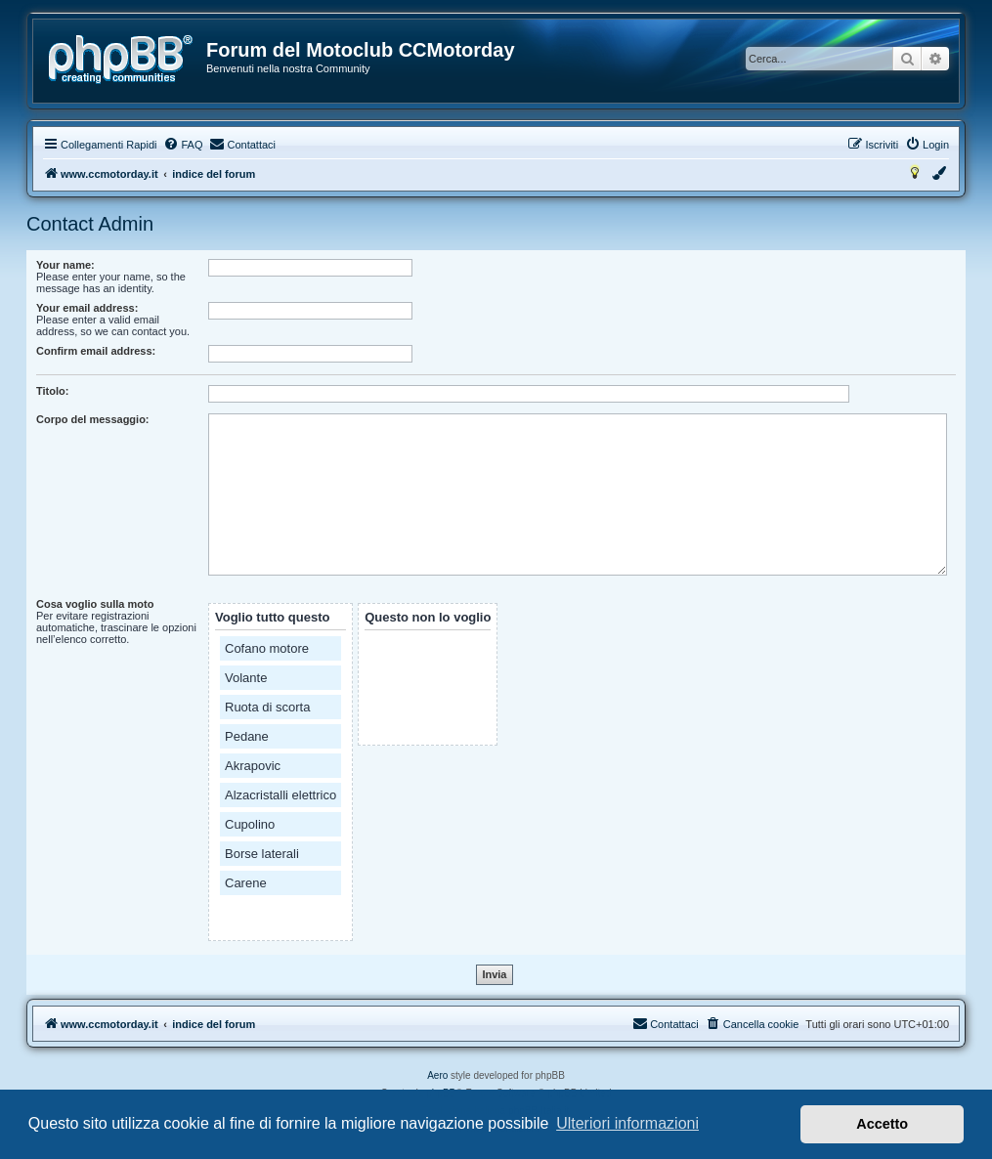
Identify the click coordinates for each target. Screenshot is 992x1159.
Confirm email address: (95, 351)
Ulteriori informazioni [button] (627, 1123)
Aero (437, 1075)
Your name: (65, 265)
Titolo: (52, 391)
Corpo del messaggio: (93, 419)
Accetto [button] (882, 1124)
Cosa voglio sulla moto (94, 604)
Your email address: (87, 308)
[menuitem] (182, 144)
